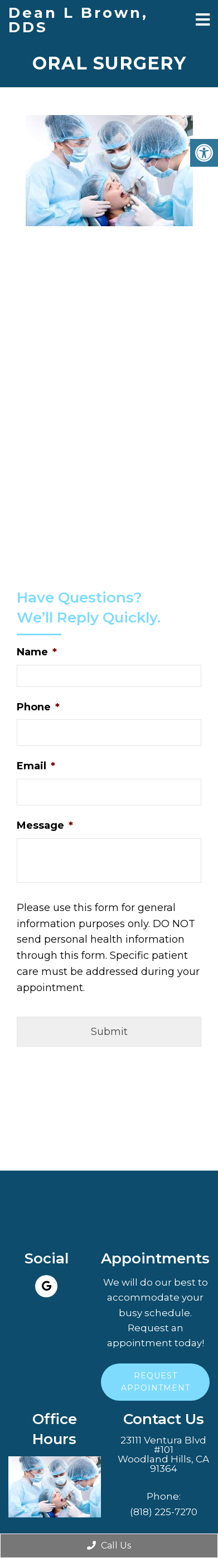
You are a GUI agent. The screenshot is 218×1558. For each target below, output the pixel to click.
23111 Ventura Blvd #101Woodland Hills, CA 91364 (163, 1455)
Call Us (109, 1545)
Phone (38, 707)
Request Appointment (155, 1382)
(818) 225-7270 (163, 1512)
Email (36, 766)
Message (45, 825)
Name (37, 652)
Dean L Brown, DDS (78, 20)
